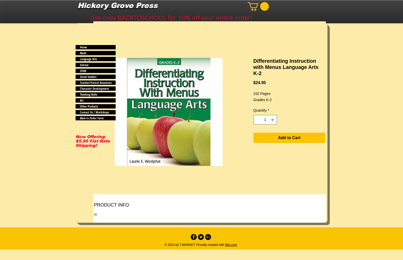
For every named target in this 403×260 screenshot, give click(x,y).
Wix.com (231, 245)
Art (82, 100)
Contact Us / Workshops (94, 112)
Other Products (89, 106)
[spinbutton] (265, 119)
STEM (83, 71)
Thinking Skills (88, 94)
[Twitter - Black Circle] (201, 237)
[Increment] (273, 119)
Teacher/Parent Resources (96, 82)
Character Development (94, 88)
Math (83, 53)
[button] (258, 6)
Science (84, 65)
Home (83, 47)
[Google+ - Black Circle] (208, 237)
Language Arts (88, 59)
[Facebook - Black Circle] (194, 237)
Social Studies (88, 76)
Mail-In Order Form (92, 118)
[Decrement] (257, 119)
